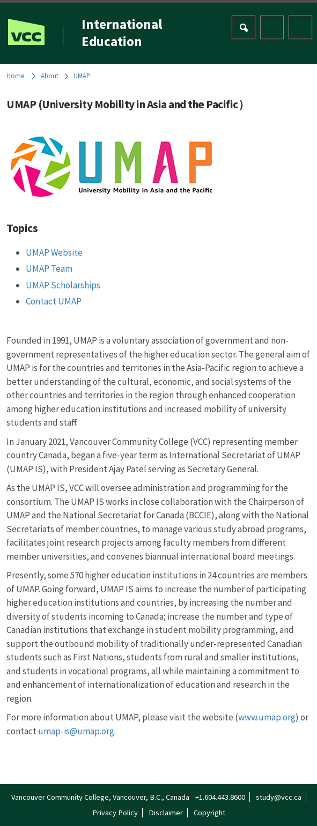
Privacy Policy (115, 812)
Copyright (209, 812)
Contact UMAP (54, 301)
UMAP (81, 75)
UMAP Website (54, 252)
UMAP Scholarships (63, 285)
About (49, 75)
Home (15, 75)
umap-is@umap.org (76, 731)
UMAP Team (49, 268)
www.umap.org (267, 717)
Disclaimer (166, 812)
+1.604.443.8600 (220, 797)
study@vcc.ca (278, 797)
